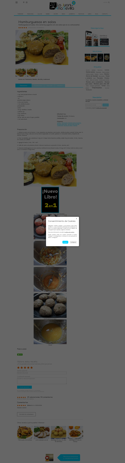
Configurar (73, 242)
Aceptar (65, 242)
